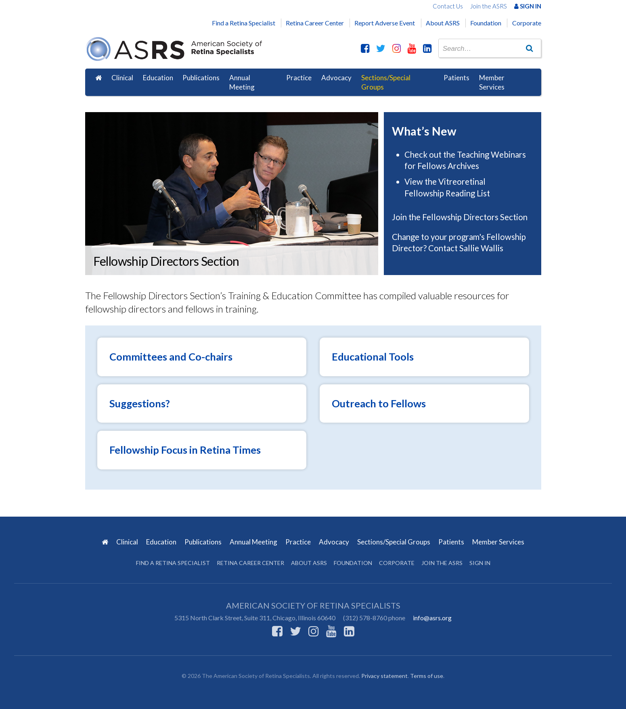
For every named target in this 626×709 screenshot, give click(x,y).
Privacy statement (384, 675)
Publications (201, 77)
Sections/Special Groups (385, 82)
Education (158, 77)
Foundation (485, 23)
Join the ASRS (488, 6)
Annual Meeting (242, 82)
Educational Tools (373, 356)
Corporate (526, 23)
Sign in (479, 562)
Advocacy (336, 77)
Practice (299, 77)
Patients (456, 77)
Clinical (122, 77)
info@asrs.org (432, 617)
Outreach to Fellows (379, 403)
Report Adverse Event (384, 23)
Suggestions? (139, 403)
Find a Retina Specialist (243, 23)
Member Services (492, 82)
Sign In (527, 6)
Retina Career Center (315, 23)
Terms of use (426, 675)
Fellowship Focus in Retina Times (185, 450)
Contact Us (448, 6)
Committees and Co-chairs (170, 356)
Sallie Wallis (481, 248)
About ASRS (443, 23)
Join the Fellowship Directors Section (460, 217)
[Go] (529, 48)
